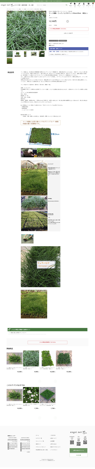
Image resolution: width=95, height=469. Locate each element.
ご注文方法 (52, 435)
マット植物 (19, 9)
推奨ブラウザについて (55, 447)
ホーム (37, 435)
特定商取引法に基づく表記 (42, 449)
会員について (53, 438)
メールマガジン (53, 449)
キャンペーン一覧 (40, 441)
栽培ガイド (38, 444)
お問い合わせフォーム (78, 450)
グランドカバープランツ (11, 9)
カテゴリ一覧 (39, 438)
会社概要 (52, 441)
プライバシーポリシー (41, 447)
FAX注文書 (78, 455)
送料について (51, 45)
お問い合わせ (53, 444)
